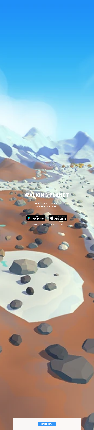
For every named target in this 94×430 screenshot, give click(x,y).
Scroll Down (47, 424)
